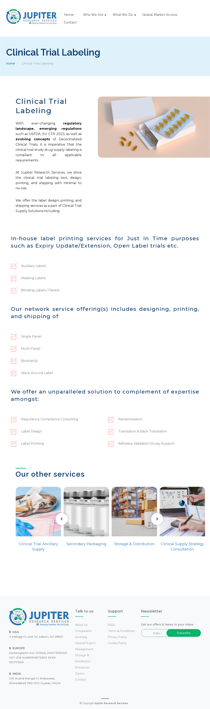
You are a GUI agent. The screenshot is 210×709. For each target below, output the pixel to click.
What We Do (123, 15)
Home (69, 15)
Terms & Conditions (121, 631)
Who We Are (93, 15)
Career (79, 673)
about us (81, 624)
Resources (82, 667)
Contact (70, 22)
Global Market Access (160, 15)
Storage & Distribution (134, 544)
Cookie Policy (117, 643)
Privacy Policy (117, 637)
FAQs (111, 624)
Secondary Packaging (86, 544)
